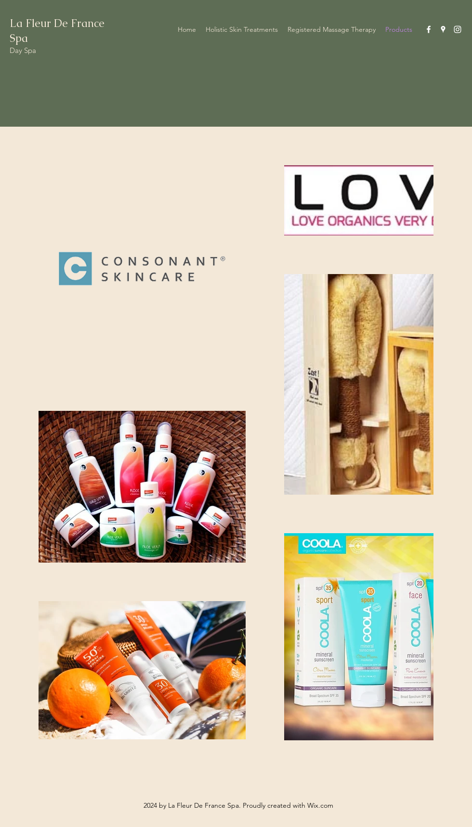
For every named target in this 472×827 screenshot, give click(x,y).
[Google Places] (443, 29)
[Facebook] (428, 29)
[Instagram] (457, 29)
